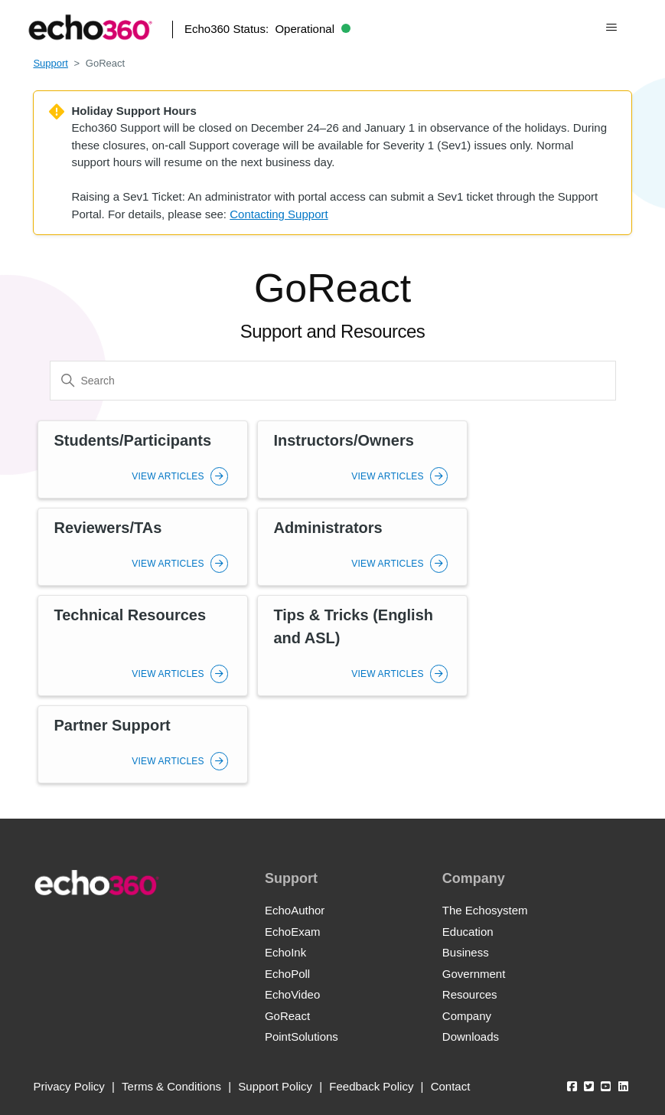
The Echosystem (485, 910)
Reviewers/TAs (107, 527)
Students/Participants (132, 440)
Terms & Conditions (171, 1086)
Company (466, 1015)
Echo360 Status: (267, 28)
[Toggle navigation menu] (611, 27)
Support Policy (275, 1086)
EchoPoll (287, 973)
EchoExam (293, 931)
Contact (451, 1086)
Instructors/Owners (343, 440)
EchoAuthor (294, 910)
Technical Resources (130, 615)
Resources (469, 994)
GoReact (287, 1015)
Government (474, 973)
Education (468, 931)
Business (465, 952)
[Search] (333, 380)
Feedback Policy (371, 1086)
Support (50, 63)
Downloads (470, 1036)
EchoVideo (292, 994)
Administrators (327, 527)
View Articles (180, 476)
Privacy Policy (68, 1086)
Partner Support (112, 725)
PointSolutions (301, 1036)
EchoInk (285, 952)
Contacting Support (279, 214)
